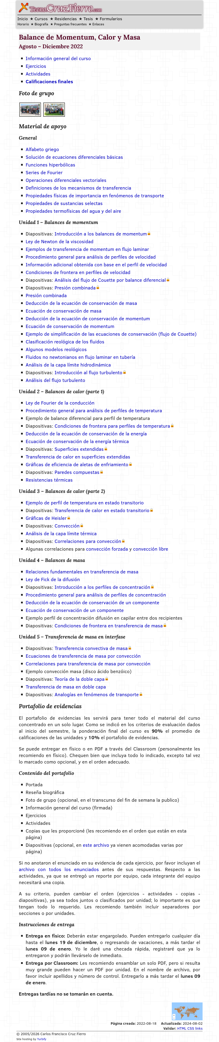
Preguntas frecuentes (70, 24)
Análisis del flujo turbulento (55, 380)
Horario (23, 24)
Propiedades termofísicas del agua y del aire (73, 211)
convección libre (150, 548)
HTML (181, 1028)
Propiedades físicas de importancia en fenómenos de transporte (95, 195)
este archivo (96, 845)
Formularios (111, 18)
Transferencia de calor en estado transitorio (102, 510)
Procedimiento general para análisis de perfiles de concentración (96, 594)
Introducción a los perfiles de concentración (102, 587)
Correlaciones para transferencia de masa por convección (88, 663)
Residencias (66, 18)
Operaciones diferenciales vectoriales (66, 180)
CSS (190, 1028)
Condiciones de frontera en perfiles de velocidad (78, 272)
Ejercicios (36, 66)
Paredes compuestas (77, 472)
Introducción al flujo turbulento (88, 372)
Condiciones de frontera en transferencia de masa (109, 625)
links (199, 1028)
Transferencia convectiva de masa (91, 648)
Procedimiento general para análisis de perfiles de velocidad (91, 256)
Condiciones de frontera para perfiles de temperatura (112, 426)
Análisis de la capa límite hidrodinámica (68, 364)
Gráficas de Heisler (46, 518)
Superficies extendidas (79, 449)
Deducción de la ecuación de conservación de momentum (88, 318)
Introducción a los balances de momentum (101, 233)
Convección (67, 525)
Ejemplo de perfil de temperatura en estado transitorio (85, 502)
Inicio (22, 18)
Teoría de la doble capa (80, 679)
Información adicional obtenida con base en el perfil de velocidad (96, 264)
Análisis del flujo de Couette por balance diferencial (110, 280)
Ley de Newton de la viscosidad (59, 241)
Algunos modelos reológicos (56, 349)
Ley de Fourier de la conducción (60, 402)
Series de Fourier (44, 172)
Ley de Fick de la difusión (53, 579)
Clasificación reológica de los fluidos (65, 341)
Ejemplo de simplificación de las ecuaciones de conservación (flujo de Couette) (111, 334)
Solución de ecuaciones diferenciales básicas (74, 157)
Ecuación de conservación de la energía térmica (77, 441)
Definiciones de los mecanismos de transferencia (78, 187)
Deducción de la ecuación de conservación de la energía (86, 433)
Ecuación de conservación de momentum (70, 326)
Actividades (38, 73)
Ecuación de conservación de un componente (75, 610)
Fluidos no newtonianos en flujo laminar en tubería (80, 357)
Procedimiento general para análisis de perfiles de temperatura (94, 410)
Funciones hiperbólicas (50, 164)
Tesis (88, 18)
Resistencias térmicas (49, 479)
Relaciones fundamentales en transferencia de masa (82, 571)
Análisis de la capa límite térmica (61, 533)
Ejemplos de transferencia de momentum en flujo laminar (87, 249)
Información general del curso (58, 58)
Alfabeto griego (42, 149)
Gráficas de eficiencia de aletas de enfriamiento (77, 464)
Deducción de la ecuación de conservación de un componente (92, 602)
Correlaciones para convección (88, 541)
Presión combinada (75, 287)
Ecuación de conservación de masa (63, 310)
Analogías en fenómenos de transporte (97, 694)
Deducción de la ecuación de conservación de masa (81, 303)
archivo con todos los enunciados (59, 869)
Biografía (41, 24)
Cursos (41, 18)
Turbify (41, 1039)
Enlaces (98, 24)
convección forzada (107, 548)
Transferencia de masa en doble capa (66, 686)
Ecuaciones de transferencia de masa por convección (83, 656)
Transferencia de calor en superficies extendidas (78, 456)
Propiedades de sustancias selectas (64, 203)
